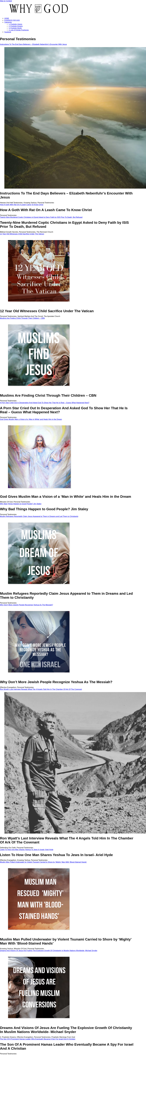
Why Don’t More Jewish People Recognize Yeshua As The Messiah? (26, 605)
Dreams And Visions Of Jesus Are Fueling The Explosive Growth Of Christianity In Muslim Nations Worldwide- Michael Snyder (48, 950)
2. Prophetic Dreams (16, 26)
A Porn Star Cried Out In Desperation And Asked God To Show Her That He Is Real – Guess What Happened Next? (44, 403)
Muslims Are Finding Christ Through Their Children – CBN (22, 318)
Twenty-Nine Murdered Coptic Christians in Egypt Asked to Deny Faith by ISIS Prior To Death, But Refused (41, 217)
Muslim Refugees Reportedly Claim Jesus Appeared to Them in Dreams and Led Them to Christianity (39, 516)
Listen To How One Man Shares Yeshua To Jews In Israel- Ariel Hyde (26, 850)
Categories (8, 22)
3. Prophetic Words (15, 28)
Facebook (7, 32)
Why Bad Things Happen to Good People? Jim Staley (20, 504)
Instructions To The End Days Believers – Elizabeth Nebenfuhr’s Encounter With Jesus (33, 44)
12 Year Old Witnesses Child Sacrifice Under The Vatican (22, 234)
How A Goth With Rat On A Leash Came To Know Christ (21, 205)
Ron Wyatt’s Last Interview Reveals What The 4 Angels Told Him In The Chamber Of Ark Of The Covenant (41, 689)
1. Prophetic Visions (15, 24)
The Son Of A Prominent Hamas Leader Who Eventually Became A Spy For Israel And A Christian (37, 1039)
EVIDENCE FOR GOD (12, 20)
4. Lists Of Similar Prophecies (19, 30)
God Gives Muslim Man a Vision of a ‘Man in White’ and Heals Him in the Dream (31, 419)
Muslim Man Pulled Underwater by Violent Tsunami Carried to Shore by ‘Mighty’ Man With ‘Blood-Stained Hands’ (43, 862)
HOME (6, 18)
